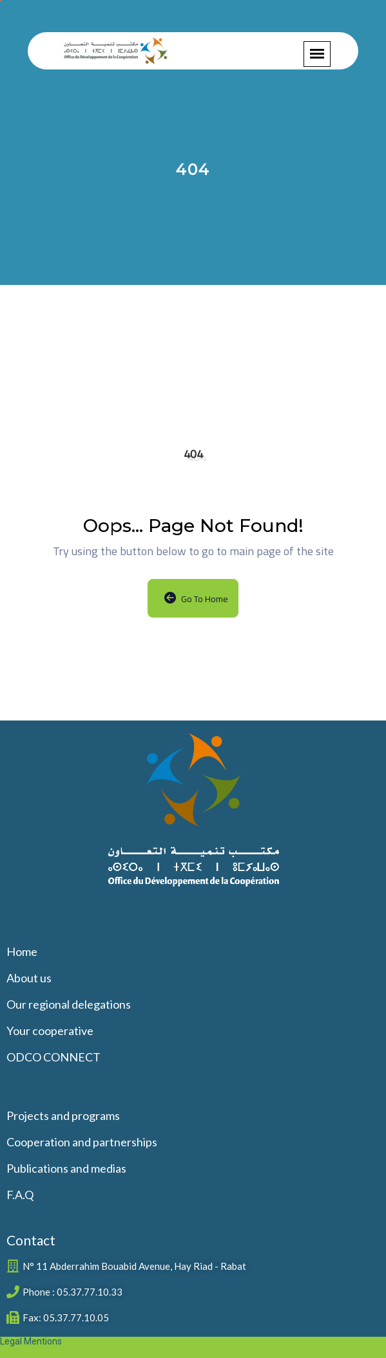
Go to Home (196, 599)
